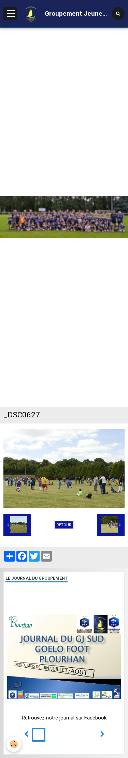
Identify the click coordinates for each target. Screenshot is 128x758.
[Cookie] (14, 744)
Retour (64, 525)
